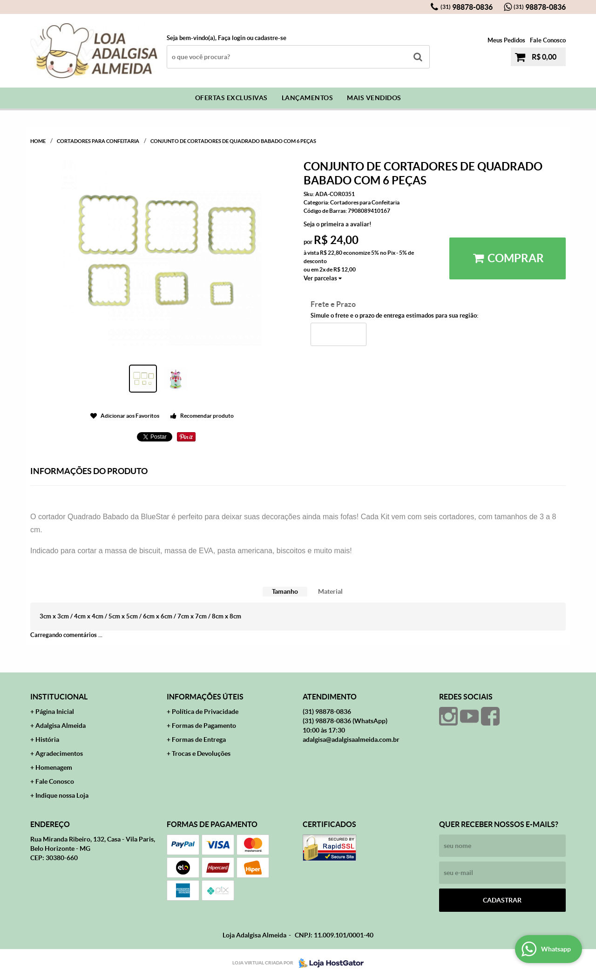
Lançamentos (307, 98)
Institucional (59, 696)
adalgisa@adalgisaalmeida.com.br (351, 739)
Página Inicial (54, 711)
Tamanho (285, 591)
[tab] (285, 592)
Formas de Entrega (199, 739)
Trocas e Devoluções (201, 753)
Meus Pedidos (506, 40)
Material (330, 591)
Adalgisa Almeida (60, 725)
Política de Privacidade (205, 711)
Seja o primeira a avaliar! (338, 224)
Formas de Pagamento (204, 725)
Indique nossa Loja (61, 795)
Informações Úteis (205, 696)
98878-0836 (466, 7)
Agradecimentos (59, 753)
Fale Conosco (548, 40)
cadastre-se (270, 37)
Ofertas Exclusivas (231, 98)
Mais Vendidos (374, 98)
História (47, 739)
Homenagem (53, 767)
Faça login (231, 37)
